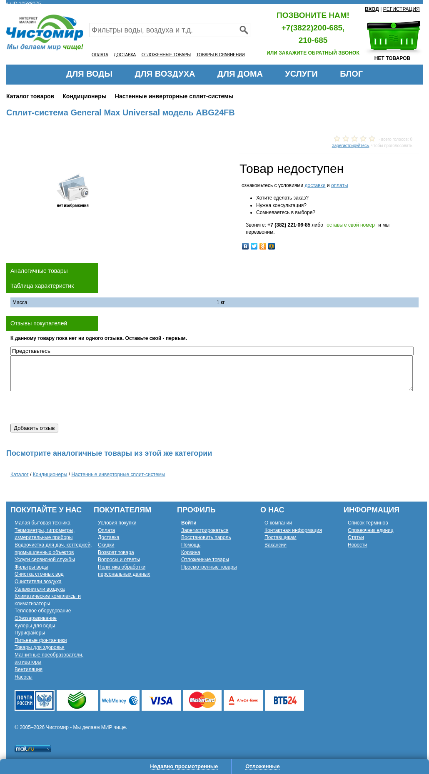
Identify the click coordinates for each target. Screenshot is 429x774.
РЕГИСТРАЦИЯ (401, 9)
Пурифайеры (30, 633)
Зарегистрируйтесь (350, 145)
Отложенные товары (205, 559)
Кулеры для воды (35, 626)
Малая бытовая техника (42, 523)
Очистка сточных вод (39, 574)
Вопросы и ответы (119, 559)
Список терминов (368, 523)
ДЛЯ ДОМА (240, 73)
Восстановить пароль (206, 537)
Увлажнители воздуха (40, 589)
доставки (314, 185)
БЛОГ (351, 73)
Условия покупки (117, 523)
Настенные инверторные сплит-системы (174, 96)
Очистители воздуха (38, 581)
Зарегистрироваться (204, 530)
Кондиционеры (84, 96)
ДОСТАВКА (125, 54)
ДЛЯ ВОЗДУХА (165, 73)
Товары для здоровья (40, 647)
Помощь (190, 545)
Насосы (23, 677)
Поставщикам (280, 537)
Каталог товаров (30, 96)
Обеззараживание (36, 618)
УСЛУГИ (301, 73)
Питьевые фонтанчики (41, 640)
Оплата (106, 530)
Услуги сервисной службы (45, 559)
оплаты (339, 185)
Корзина (190, 552)
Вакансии (275, 545)
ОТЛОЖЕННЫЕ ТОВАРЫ (166, 54)
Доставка (109, 537)
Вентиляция (28, 669)
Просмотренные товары (209, 567)
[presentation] (73, 407)
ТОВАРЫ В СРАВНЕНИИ (220, 54)
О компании (278, 523)
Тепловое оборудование (43, 611)
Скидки (106, 545)
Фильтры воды (31, 567)
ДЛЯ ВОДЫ (89, 73)
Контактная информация (293, 530)
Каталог (19, 474)
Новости (357, 545)
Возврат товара (116, 552)
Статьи (356, 537)
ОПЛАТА (100, 54)
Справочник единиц (371, 530)
